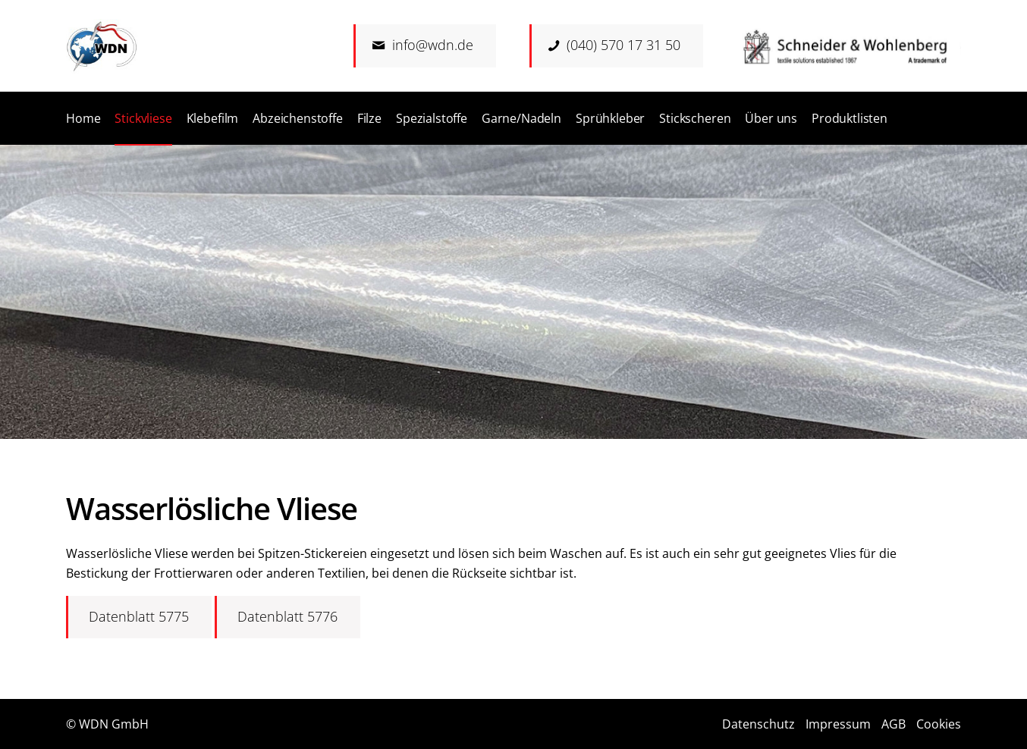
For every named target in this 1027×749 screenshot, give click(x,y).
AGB (893, 724)
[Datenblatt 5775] (139, 617)
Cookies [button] (938, 724)
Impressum (838, 724)
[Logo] (102, 46)
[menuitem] (83, 118)
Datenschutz (758, 724)
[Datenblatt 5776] (287, 617)
